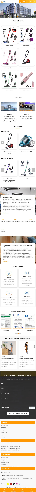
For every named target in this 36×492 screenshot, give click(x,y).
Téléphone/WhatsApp (5, 393)
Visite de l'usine (4, 428)
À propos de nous (4, 425)
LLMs (2, 436)
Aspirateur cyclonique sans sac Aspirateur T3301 (10, 448)
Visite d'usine (3, 460)
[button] (14, 16)
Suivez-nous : (4, 483)
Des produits (3, 427)
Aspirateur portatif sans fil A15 (7, 443)
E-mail (2, 388)
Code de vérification (5, 407)
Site (1, 434)
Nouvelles (3, 430)
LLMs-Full (3, 437)
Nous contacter (4, 432)
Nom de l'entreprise (5, 398)
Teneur (2, 403)
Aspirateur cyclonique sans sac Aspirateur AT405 (10, 446)
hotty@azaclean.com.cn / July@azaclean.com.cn (13, 475)
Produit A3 (9, 114)
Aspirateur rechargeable (5, 444)
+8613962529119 (6, 472)
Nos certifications (4, 464)
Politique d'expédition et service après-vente (10, 466)
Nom (2, 383)
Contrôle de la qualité (5, 462)
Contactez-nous (4, 459)
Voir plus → (18, 22)
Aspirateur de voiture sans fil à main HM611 (9, 451)
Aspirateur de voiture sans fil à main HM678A (10, 450)
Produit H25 (26, 114)
